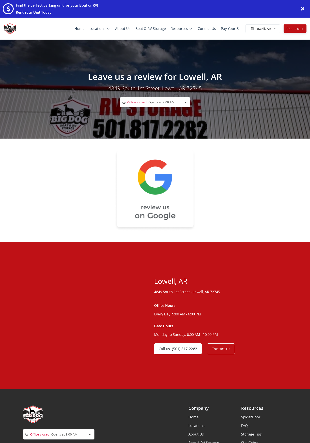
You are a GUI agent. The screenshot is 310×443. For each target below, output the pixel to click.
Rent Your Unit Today (34, 12)
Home (193, 417)
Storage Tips (251, 434)
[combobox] (155, 102)
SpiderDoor (250, 417)
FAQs (245, 425)
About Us (196, 434)
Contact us (221, 348)
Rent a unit (295, 29)
